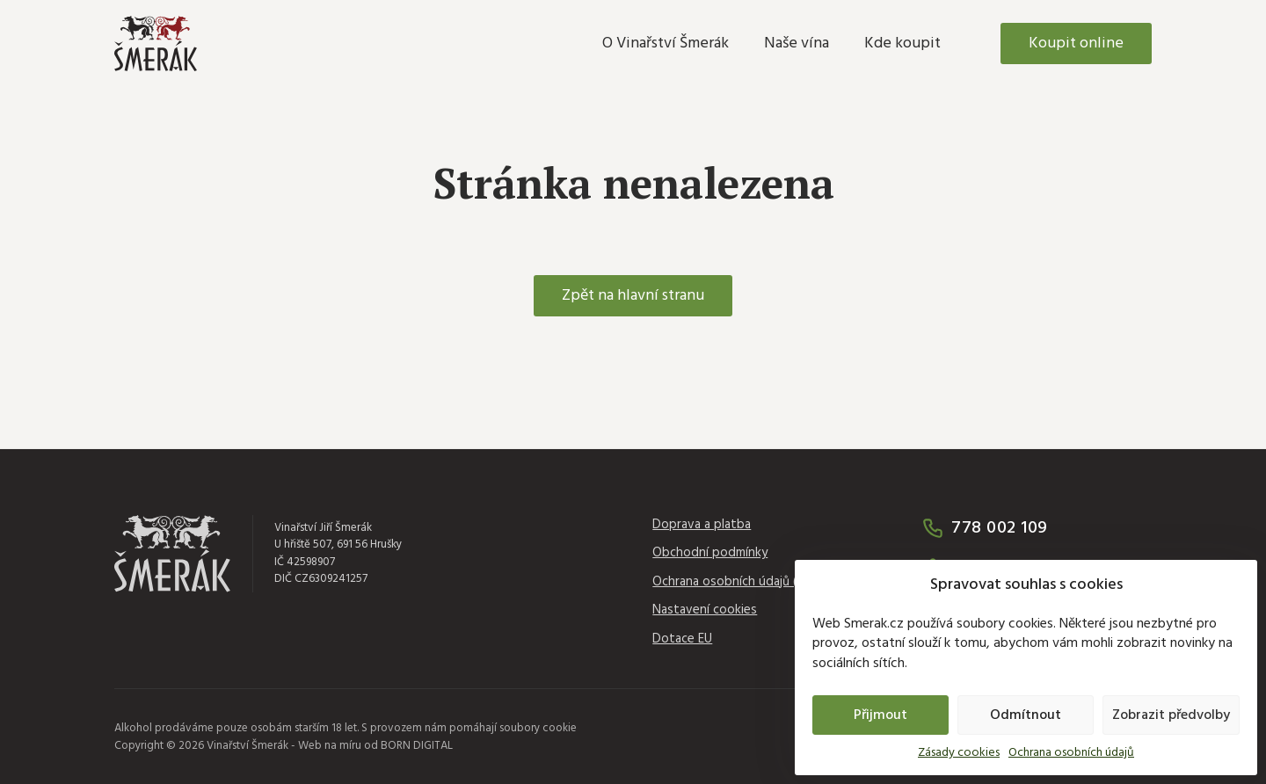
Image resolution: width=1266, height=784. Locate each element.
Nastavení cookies (704, 610)
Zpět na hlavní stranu (633, 296)
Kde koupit (902, 43)
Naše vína (796, 43)
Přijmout (880, 715)
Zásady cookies (959, 753)
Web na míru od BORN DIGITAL (375, 746)
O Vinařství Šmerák (665, 43)
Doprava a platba (701, 525)
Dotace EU (682, 639)
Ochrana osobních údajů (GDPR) (742, 582)
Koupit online (1076, 43)
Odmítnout (1025, 715)
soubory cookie (538, 728)
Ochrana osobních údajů (1071, 753)
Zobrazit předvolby (1171, 715)
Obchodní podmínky (710, 553)
